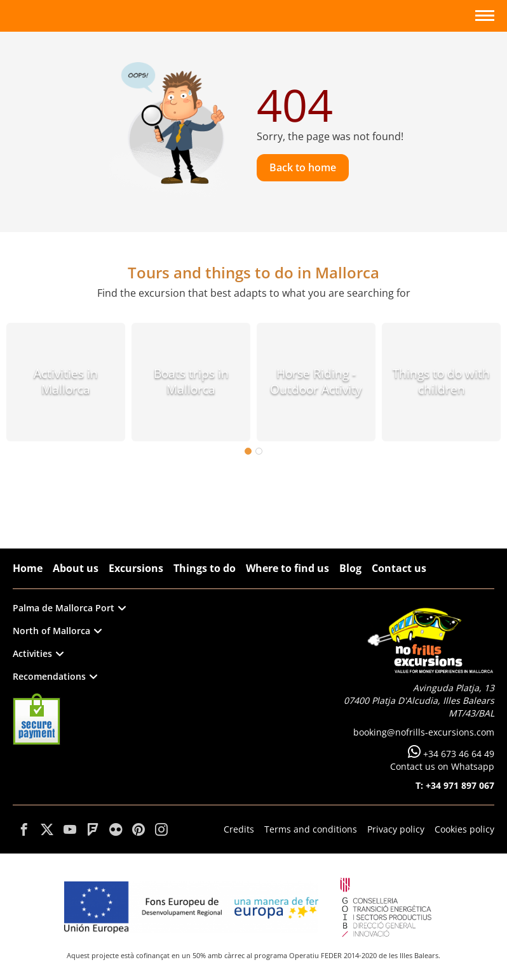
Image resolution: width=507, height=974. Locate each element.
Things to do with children (441, 381)
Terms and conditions (310, 829)
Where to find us (287, 568)
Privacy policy (395, 829)
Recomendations (55, 676)
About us (75, 568)
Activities (38, 653)
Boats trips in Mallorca (191, 381)
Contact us (399, 568)
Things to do (204, 568)
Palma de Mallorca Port (69, 608)
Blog (350, 568)
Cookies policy (464, 829)
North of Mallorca (57, 631)
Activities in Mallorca (66, 381)
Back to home (302, 167)
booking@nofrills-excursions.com (423, 732)
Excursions (136, 568)
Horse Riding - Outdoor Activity (316, 381)
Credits (239, 829)
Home (28, 568)
